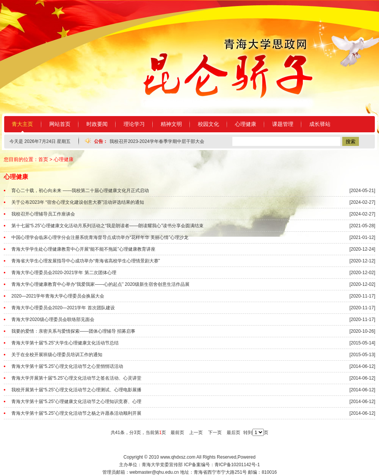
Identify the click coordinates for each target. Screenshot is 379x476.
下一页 (215, 432)
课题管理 (282, 124)
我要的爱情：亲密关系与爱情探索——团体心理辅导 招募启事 (73, 331)
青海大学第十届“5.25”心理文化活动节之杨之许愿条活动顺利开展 (76, 413)
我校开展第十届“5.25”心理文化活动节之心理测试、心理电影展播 (76, 389)
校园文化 (208, 124)
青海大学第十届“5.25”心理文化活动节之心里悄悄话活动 (67, 366)
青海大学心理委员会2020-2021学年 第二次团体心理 (63, 272)
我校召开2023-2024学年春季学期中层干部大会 (157, 141)
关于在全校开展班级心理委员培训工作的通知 (56, 354)
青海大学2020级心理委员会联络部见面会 (52, 319)
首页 (43, 159)
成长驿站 (319, 124)
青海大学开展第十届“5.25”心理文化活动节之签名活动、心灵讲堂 (76, 378)
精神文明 (171, 124)
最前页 (177, 432)
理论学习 (134, 124)
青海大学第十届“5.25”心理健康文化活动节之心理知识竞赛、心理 (76, 401)
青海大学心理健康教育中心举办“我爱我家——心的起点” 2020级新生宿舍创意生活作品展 (100, 284)
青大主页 (22, 124)
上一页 (196, 432)
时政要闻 (97, 124)
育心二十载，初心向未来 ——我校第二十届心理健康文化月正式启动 (80, 190)
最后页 (233, 432)
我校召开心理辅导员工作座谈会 (43, 214)
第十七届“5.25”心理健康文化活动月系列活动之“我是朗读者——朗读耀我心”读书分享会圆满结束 (107, 225)
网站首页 (59, 124)
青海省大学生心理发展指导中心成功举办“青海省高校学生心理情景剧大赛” (85, 261)
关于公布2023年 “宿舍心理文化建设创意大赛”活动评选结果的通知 (77, 202)
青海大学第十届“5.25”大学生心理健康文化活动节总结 (65, 343)
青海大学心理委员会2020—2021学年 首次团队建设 (63, 307)
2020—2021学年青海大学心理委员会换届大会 (57, 296)
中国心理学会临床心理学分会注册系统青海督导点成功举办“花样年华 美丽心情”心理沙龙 (99, 237)
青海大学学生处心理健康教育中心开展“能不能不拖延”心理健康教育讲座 (83, 249)
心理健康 (245, 124)
